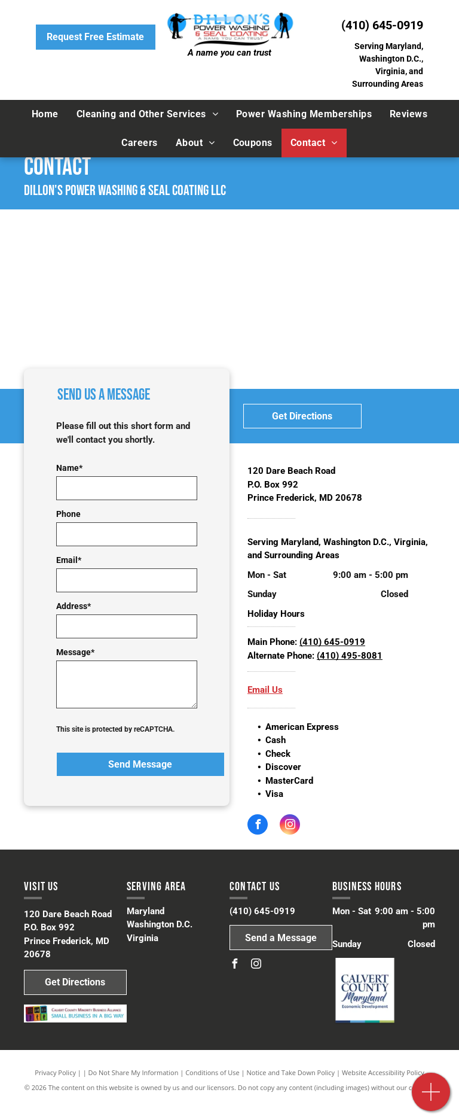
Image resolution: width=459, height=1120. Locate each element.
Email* (68, 560)
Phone (68, 514)
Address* (73, 606)
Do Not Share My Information (133, 1072)
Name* (69, 468)
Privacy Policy (55, 1072)
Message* (75, 652)
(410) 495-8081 (349, 655)
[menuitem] (45, 114)
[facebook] (257, 826)
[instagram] (290, 826)
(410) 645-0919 (382, 25)
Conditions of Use (212, 1072)
